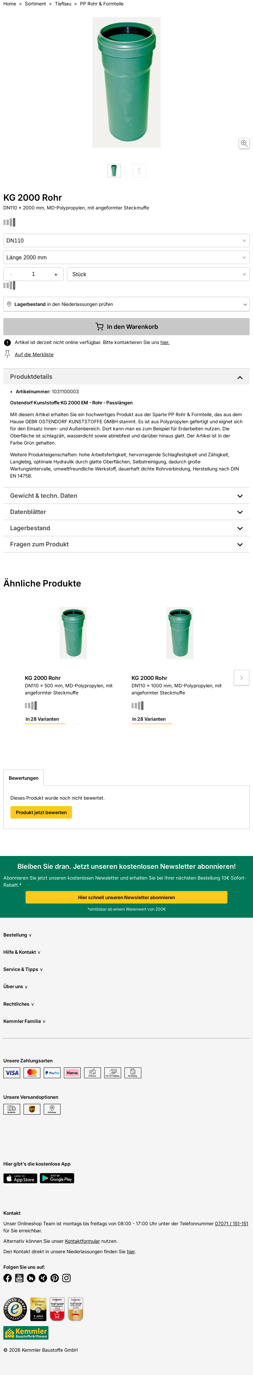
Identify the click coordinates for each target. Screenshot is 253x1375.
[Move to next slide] (241, 677)
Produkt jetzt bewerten (41, 812)
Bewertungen (23, 778)
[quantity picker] (33, 274)
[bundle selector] (158, 274)
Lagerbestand (30, 528)
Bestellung (17, 934)
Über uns (15, 986)
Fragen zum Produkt (39, 544)
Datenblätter (28, 511)
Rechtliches (18, 1003)
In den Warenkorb (126, 326)
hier (131, 1251)
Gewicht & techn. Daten (43, 495)
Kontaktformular (82, 1241)
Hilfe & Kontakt (21, 951)
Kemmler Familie (24, 1021)
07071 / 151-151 (231, 1223)
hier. (165, 342)
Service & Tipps (23, 969)
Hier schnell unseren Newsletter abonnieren (126, 897)
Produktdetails (31, 376)
